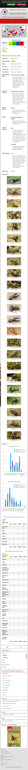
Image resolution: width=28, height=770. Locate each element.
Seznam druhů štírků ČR (7, 721)
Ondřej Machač (17, 69)
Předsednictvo (5, 690)
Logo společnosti (6, 685)
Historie (4, 678)
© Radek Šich (14, 184)
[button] (16, 33)
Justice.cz (2, 755)
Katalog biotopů (5, 683)
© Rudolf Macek (14, 208)
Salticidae (21, 17)
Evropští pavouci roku (7, 708)
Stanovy (4, 694)
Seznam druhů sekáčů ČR (8, 714)
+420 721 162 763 (5, 751)
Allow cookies (11, 4)
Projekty (4, 692)
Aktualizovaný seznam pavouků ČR (10, 701)
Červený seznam (6, 705)
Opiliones (3, 662)
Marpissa (5, 657)
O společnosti (5, 687)
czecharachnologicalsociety (7, 759)
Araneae (3, 652)
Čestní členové (5, 673)
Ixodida (3, 660)
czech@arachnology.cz (6, 752)
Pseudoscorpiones (5, 664)
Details (24, 2)
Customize (23, 6)
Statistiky (2, 765)
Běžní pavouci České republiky (9, 703)
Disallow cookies (22, 4)
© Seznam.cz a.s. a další (21, 37)
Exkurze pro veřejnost (7, 675)
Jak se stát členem (6, 680)
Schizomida (4, 667)
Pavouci (3, 758)
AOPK (2, 761)
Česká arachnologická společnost (8, 756)
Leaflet (13, 37)
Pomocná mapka (4, 763)
